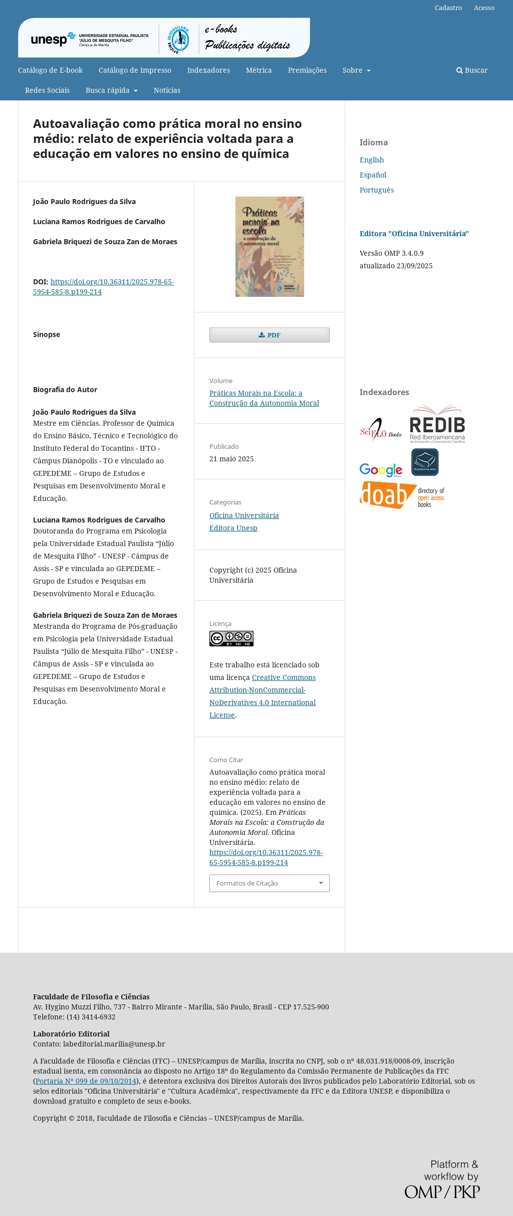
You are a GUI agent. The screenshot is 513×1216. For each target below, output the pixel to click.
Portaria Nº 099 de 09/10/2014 (86, 1081)
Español (373, 175)
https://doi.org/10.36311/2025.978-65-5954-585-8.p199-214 (266, 857)
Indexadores (208, 70)
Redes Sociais (47, 90)
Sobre (354, 70)
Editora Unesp (233, 528)
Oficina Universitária (244, 515)
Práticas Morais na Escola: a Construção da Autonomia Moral (264, 398)
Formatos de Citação (247, 883)
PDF (273, 334)
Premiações (307, 70)
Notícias (167, 90)
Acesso (484, 7)
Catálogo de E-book (50, 70)
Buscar (472, 70)
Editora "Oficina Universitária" (414, 233)
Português (377, 190)
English (372, 159)
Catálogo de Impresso (135, 70)
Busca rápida (109, 90)
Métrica (259, 70)
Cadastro (448, 7)
